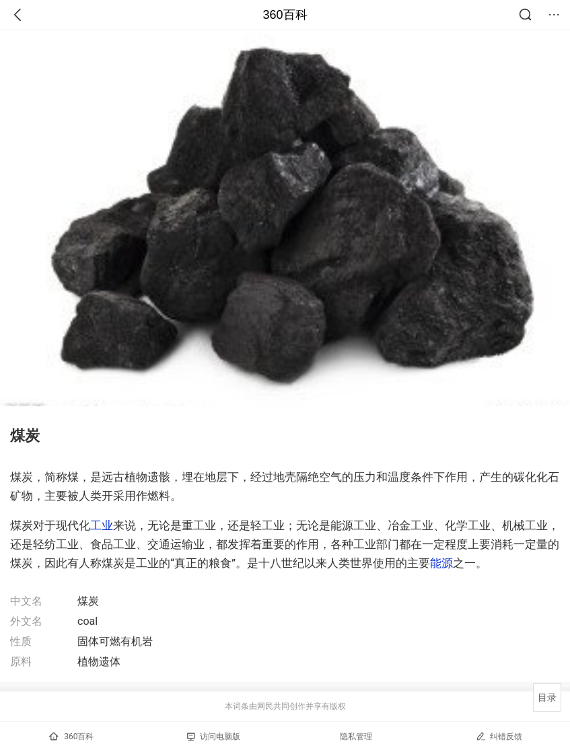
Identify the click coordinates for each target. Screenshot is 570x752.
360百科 (284, 15)
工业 (101, 525)
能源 (441, 563)
